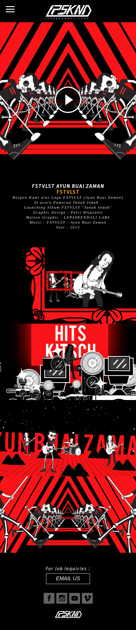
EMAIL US (68, 578)
